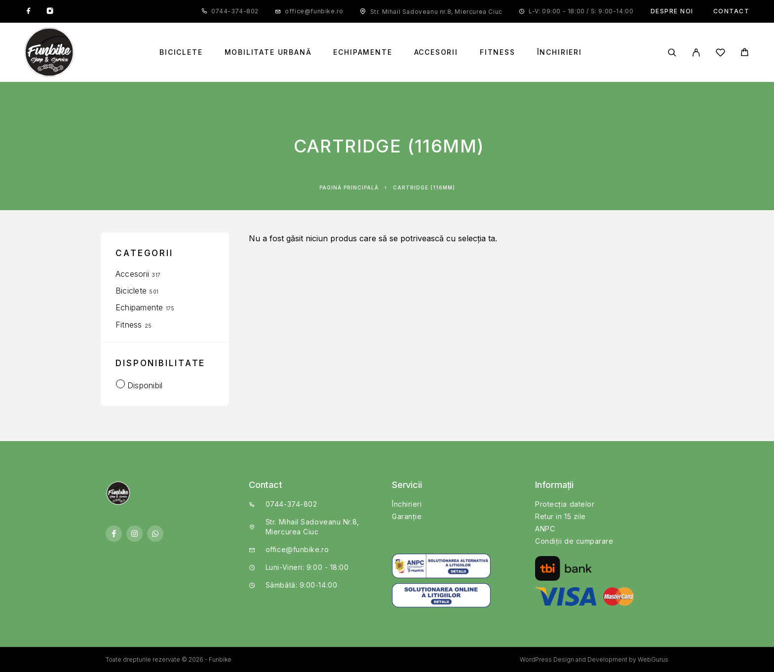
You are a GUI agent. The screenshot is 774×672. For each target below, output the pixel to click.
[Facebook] (29, 11)
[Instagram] (50, 11)
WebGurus (653, 659)
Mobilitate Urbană (268, 52)
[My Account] (696, 52)
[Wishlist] (720, 54)
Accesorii (436, 52)
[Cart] (745, 53)
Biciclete (180, 52)
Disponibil (144, 385)
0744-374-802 (235, 11)
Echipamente (362, 52)
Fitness (497, 52)
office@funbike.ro (314, 11)
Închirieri (559, 52)
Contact (731, 11)
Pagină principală (349, 187)
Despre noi (672, 11)
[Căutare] (672, 52)
